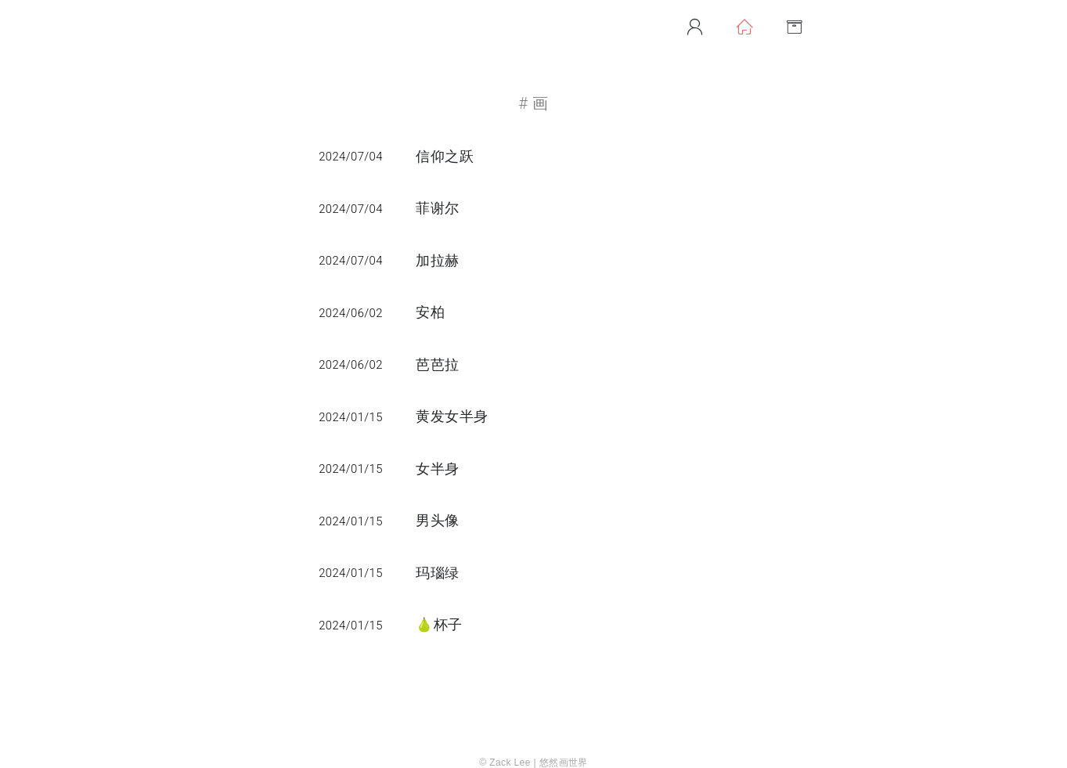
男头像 (437, 520)
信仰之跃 (445, 156)
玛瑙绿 (437, 573)
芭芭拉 (437, 365)
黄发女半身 (452, 416)
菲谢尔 (437, 208)
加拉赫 (437, 261)
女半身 (437, 469)
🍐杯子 (439, 625)
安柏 (430, 312)
